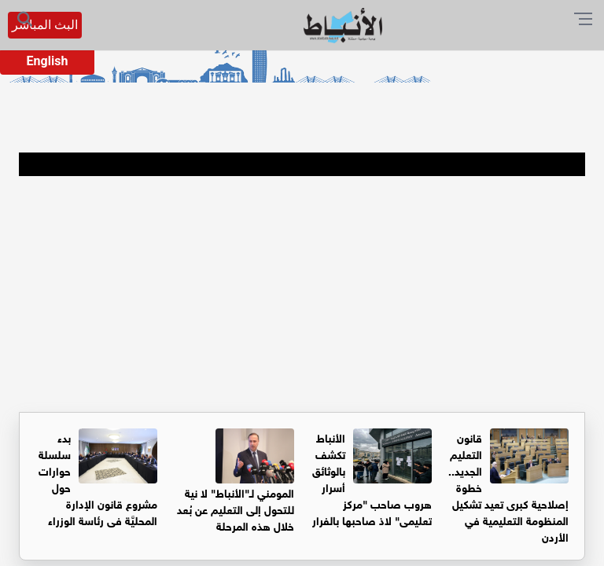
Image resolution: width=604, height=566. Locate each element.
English (47, 60)
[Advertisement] (302, 294)
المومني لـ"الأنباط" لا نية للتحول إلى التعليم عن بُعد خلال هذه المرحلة (235, 508)
